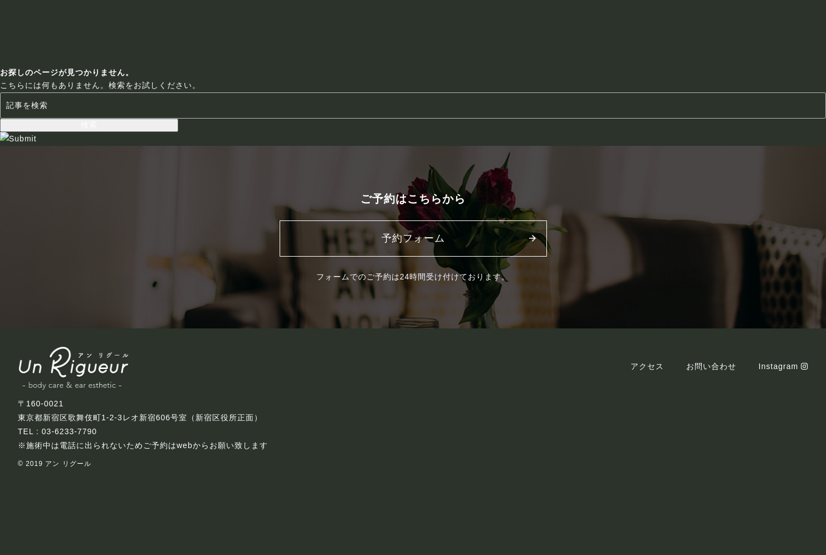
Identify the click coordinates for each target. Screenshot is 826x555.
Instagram (783, 366)
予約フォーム (413, 238)
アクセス (647, 366)
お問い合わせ (711, 366)
